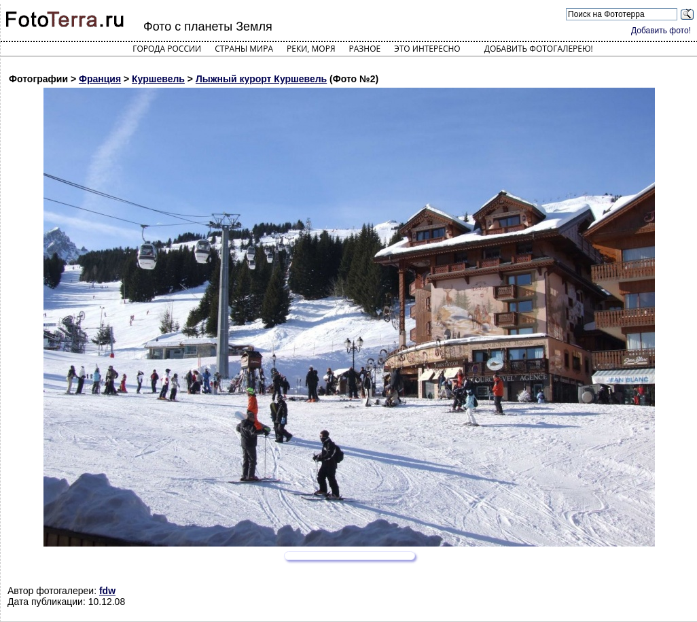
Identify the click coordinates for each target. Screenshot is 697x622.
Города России (166, 48)
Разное (365, 48)
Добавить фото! (661, 30)
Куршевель (158, 78)
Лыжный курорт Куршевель (261, 78)
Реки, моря (311, 48)
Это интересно (427, 48)
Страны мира (244, 48)
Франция (100, 78)
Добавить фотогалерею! (538, 48)
